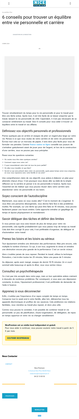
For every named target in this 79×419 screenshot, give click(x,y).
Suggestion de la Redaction (22, 34)
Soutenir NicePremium (18, 338)
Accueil (4, 12)
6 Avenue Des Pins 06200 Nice (39, 371)
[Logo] (39, 4)
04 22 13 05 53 (39, 376)
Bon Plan (9, 12)
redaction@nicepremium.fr (39, 374)
